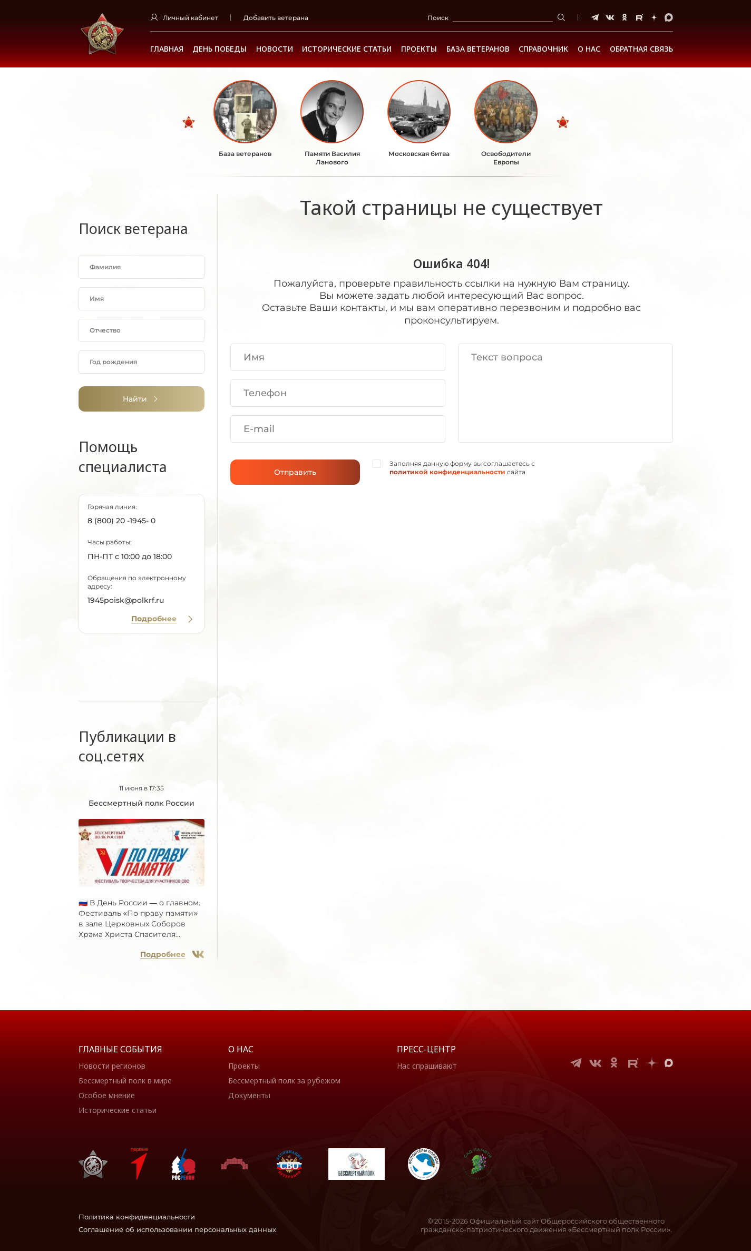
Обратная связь (641, 49)
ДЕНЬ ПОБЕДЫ (219, 49)
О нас (240, 1049)
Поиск (437, 18)
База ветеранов (478, 49)
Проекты (419, 49)
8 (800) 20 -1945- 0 (121, 520)
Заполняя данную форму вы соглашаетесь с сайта (462, 468)
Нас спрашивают (427, 1066)
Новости (274, 49)
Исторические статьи (347, 49)
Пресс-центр (426, 1049)
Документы (249, 1095)
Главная (166, 49)
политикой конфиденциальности (447, 472)
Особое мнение (107, 1095)
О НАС (589, 49)
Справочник (543, 49)
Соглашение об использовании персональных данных (177, 1229)
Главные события (120, 1049)
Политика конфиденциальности (137, 1217)
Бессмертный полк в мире (125, 1081)
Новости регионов (112, 1066)
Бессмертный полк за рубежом (284, 1081)
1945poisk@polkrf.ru (125, 600)
